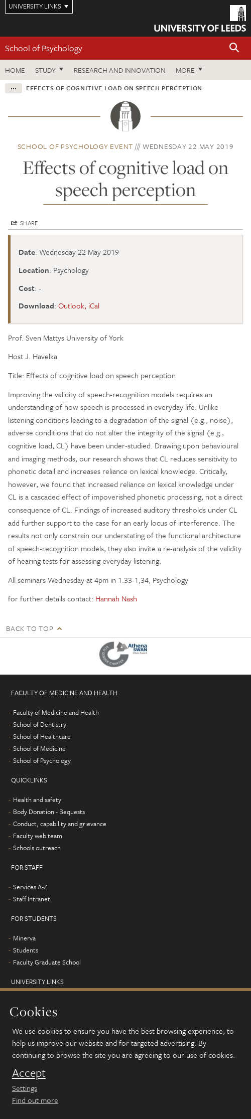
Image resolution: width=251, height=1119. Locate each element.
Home (15, 70)
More (185, 70)
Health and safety (37, 799)
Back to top (29, 628)
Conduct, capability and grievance (59, 824)
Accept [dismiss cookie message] (29, 1073)
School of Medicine (39, 748)
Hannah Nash (116, 598)
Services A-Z (30, 887)
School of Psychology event (76, 146)
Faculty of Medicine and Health (56, 712)
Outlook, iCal (78, 305)
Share (29, 222)
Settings (24, 1087)
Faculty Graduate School (47, 962)
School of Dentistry (39, 724)
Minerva (24, 938)
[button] (234, 48)
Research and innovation (120, 70)
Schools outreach (37, 848)
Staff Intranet (31, 899)
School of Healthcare (42, 736)
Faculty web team (37, 836)
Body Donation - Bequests (49, 812)
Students (25, 950)
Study (45, 70)
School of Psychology (43, 48)
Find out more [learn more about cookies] (35, 1099)
